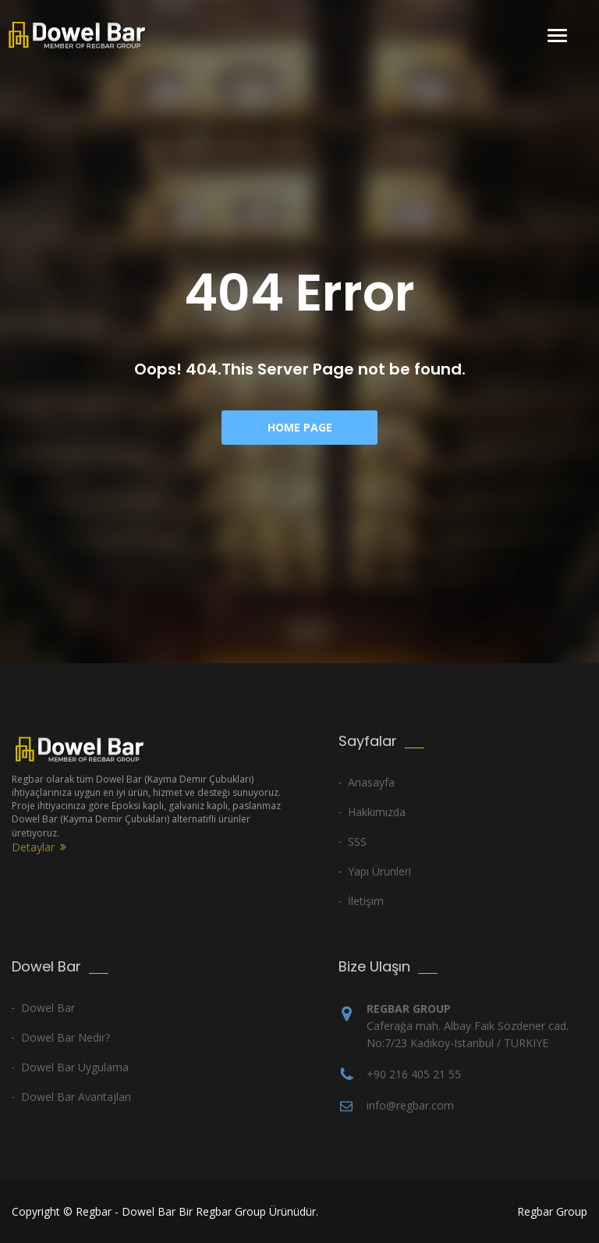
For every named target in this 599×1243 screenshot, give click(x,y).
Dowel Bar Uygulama (75, 1067)
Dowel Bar (48, 1007)
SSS (357, 841)
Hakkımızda (377, 811)
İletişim (366, 900)
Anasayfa (371, 782)
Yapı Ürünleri (379, 871)
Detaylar (33, 847)
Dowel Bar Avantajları (76, 1096)
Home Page (300, 427)
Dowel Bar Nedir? (65, 1037)
